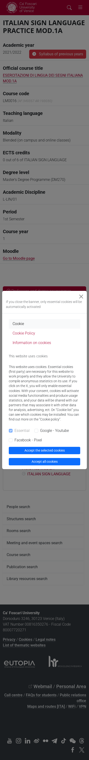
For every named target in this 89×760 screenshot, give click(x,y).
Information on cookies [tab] (32, 342)
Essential (22, 430)
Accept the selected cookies (44, 450)
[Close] (81, 296)
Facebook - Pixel (28, 440)
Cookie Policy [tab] (24, 333)
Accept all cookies (45, 461)
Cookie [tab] (18, 323)
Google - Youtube (54, 430)
